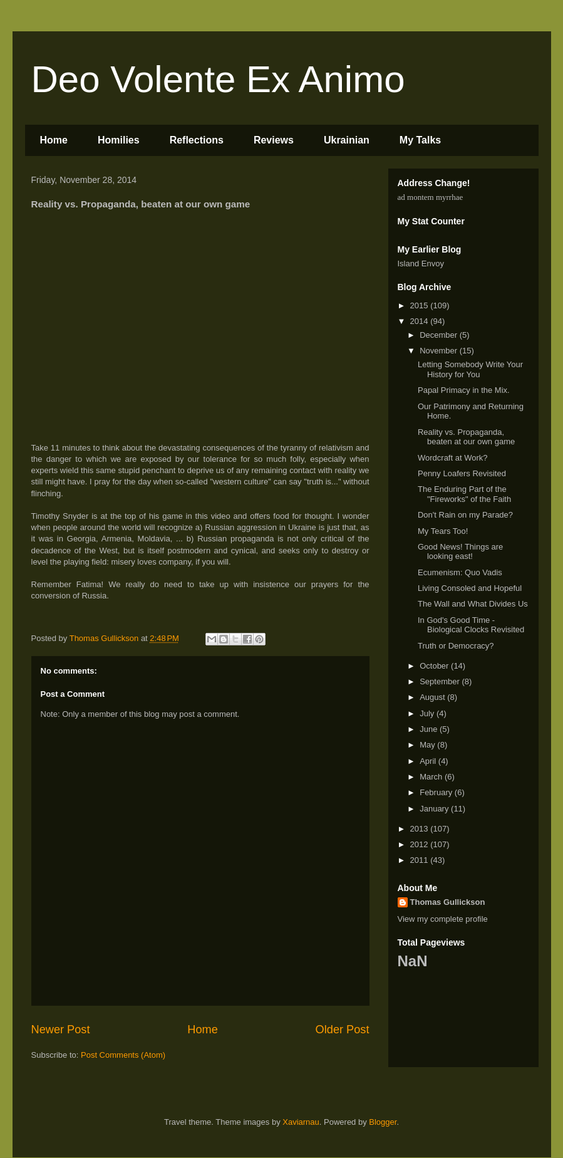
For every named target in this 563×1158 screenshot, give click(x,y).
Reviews (274, 140)
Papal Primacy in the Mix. (464, 390)
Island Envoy (421, 263)
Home (54, 140)
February (437, 792)
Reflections (197, 140)
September (441, 681)
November (440, 350)
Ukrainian (346, 140)
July (428, 713)
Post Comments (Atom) (123, 1055)
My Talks (420, 140)
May (428, 744)
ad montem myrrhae (430, 197)
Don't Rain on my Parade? (465, 514)
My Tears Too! (443, 531)
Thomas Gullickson (447, 902)
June (430, 729)
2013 (420, 828)
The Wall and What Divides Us (473, 603)
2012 (420, 844)
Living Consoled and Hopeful (470, 588)
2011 (420, 860)
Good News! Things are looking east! (460, 551)
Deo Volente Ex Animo (218, 79)
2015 (420, 305)
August (433, 697)
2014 (420, 321)
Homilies (119, 140)
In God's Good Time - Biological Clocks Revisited (471, 625)
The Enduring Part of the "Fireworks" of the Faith (464, 494)
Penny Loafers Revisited (462, 473)
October (435, 665)
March (432, 776)
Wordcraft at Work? (453, 457)
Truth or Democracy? (456, 645)
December (440, 335)
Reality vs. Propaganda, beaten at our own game (466, 437)
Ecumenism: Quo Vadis (460, 572)
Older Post (342, 1029)
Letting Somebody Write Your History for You (470, 369)
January (435, 808)
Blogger (382, 1122)
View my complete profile (443, 919)
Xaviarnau (300, 1122)
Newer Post (60, 1029)
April (429, 761)
